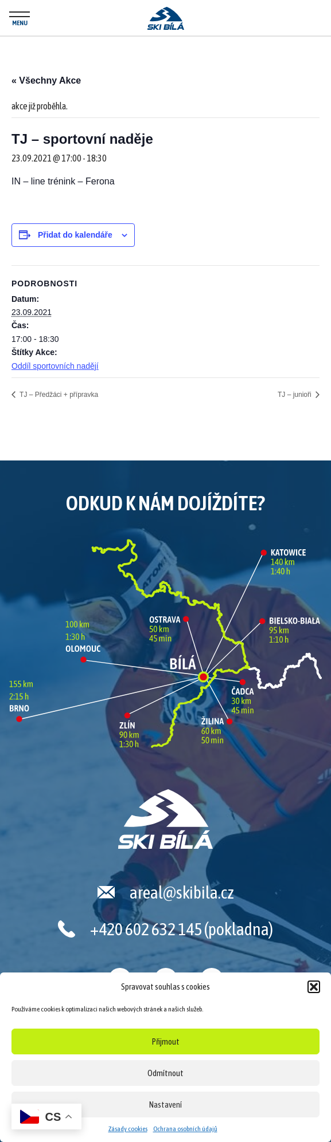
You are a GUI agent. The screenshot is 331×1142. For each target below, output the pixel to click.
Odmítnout (165, 1073)
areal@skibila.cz (182, 892)
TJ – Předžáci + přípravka (58, 395)
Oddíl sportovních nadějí (55, 366)
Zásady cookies (127, 1129)
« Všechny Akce (46, 80)
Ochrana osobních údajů (185, 1129)
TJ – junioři (295, 395)
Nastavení (165, 1104)
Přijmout (166, 1041)
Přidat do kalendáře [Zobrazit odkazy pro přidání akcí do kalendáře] (75, 234)
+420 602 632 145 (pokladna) (181, 929)
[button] (314, 987)
